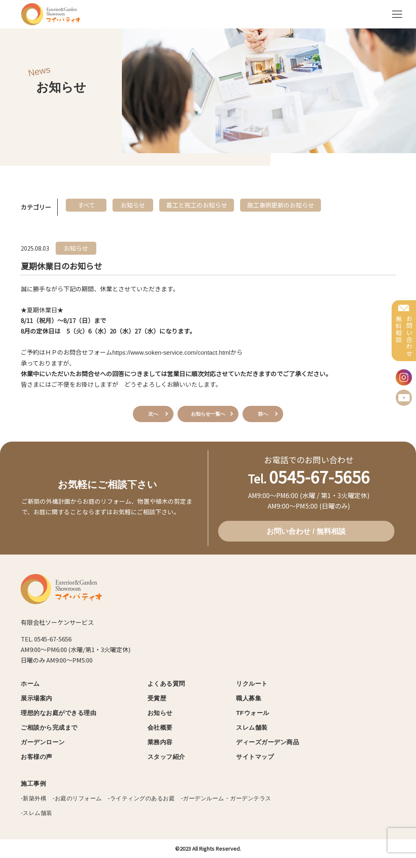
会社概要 (160, 727)
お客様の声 (36, 756)
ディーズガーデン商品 (267, 742)
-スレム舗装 (36, 813)
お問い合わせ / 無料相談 (306, 531)
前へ (263, 414)
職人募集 (248, 698)
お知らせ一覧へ (208, 414)
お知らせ (160, 712)
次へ (153, 414)
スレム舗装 (252, 727)
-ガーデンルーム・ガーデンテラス (226, 798)
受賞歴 (157, 698)
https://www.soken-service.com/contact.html (171, 352)
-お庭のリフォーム (77, 798)
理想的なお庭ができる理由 (58, 712)
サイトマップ (255, 756)
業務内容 (160, 742)
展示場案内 (36, 698)
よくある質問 (166, 683)
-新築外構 (33, 798)
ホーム (30, 683)
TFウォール (252, 712)
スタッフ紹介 (166, 756)
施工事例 (33, 783)
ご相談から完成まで (49, 727)
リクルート (252, 683)
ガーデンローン (43, 742)
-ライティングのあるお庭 (141, 798)
